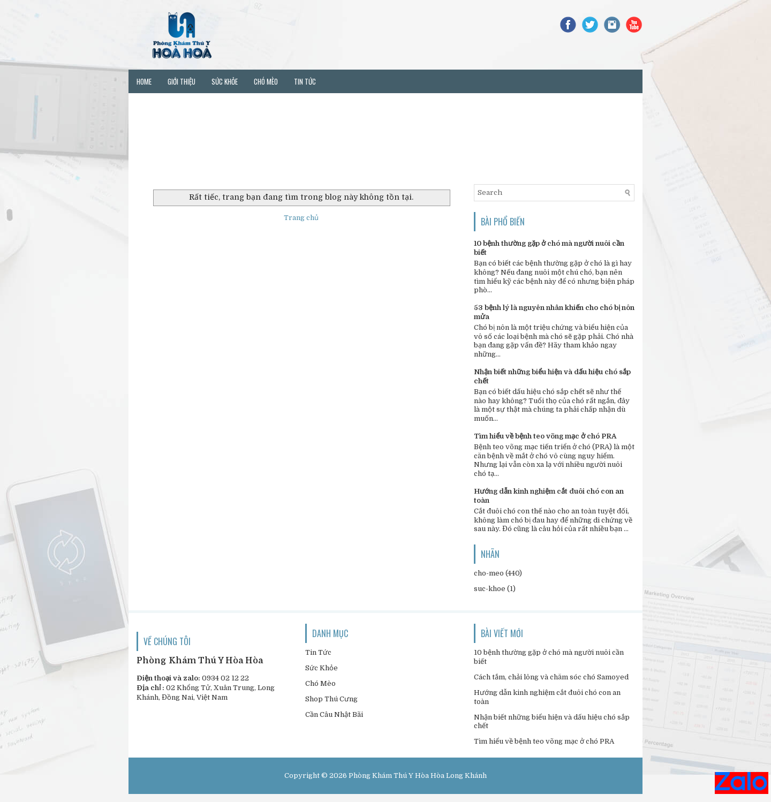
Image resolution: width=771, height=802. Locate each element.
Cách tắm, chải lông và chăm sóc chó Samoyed (551, 677)
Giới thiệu (181, 81)
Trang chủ (301, 218)
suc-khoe (489, 589)
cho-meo (489, 573)
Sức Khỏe (321, 668)
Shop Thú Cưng (331, 699)
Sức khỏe (224, 81)
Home (144, 81)
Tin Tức (318, 652)
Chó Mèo (320, 683)
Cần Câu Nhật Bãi (334, 714)
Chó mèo (266, 81)
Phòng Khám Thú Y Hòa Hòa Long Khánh (418, 775)
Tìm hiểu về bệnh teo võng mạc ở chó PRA (545, 436)
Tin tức (305, 81)
